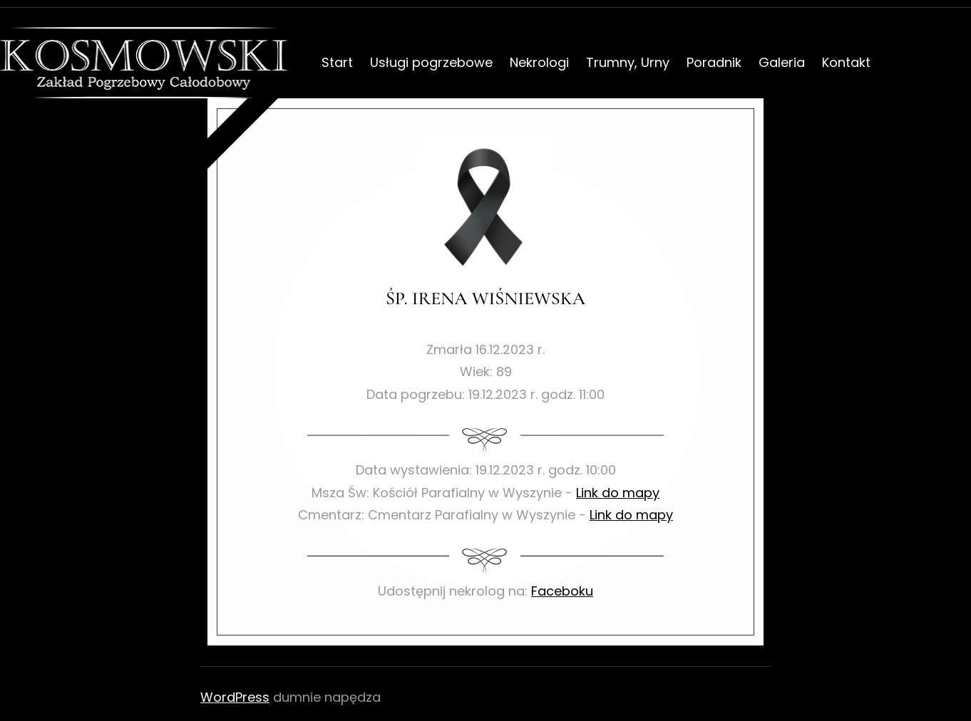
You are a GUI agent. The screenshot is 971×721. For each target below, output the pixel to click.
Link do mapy (617, 493)
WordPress (234, 697)
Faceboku (562, 591)
